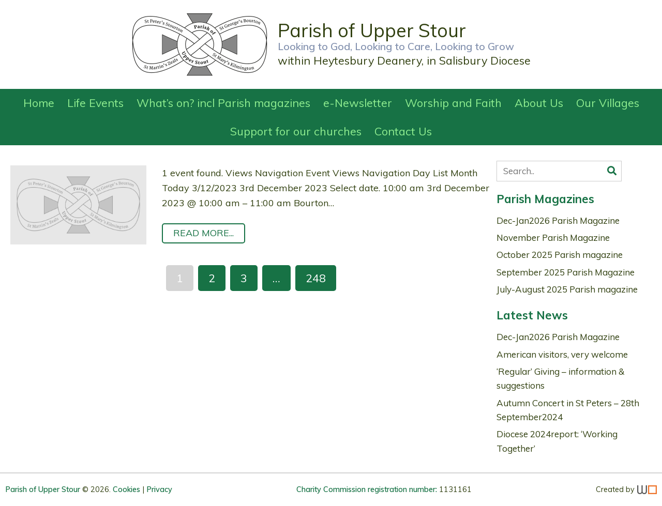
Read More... (203, 233)
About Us (539, 103)
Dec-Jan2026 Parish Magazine (558, 220)
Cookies (126, 489)
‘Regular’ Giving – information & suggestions (560, 378)
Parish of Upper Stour (43, 489)
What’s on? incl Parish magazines (223, 103)
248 (316, 278)
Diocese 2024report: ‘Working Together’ (557, 440)
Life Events (95, 103)
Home (38, 103)
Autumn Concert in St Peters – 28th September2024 (567, 409)
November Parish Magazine (553, 237)
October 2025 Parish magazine (559, 254)
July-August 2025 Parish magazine (567, 289)
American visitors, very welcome (562, 354)
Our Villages (607, 103)
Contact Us (403, 131)
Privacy (159, 489)
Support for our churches (296, 131)
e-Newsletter (357, 103)
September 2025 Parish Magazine (565, 272)
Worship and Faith (453, 103)
